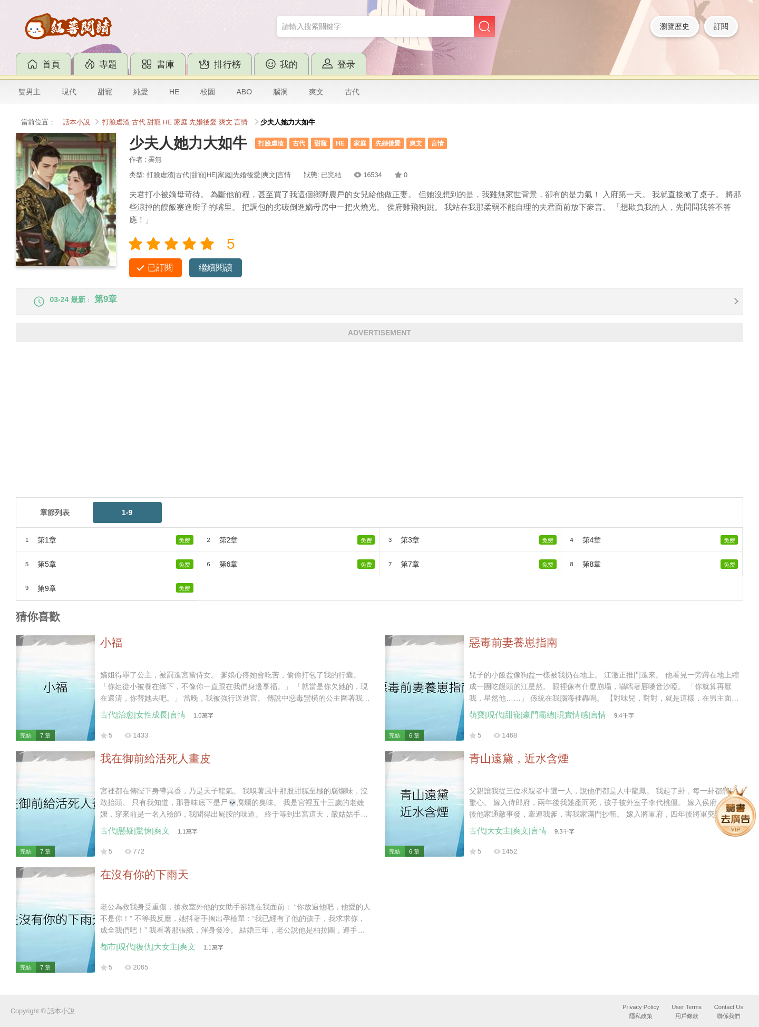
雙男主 (29, 92)
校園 (207, 92)
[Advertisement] (332, 431)
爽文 (316, 92)
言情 (241, 122)
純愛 (140, 92)
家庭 (181, 122)
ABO (244, 92)
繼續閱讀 (215, 267)
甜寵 (105, 92)
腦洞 (280, 92)
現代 (69, 92)
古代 (352, 92)
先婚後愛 (203, 122)
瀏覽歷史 (674, 26)
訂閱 (721, 26)
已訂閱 (160, 267)
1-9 (127, 520)
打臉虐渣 (116, 122)
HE (174, 92)
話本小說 (76, 122)
